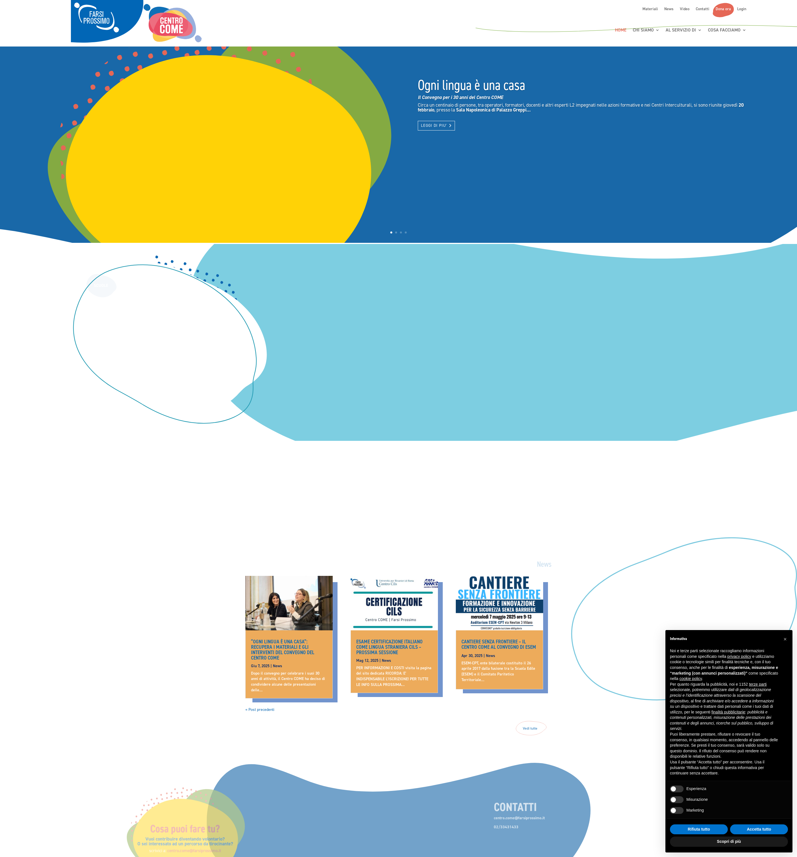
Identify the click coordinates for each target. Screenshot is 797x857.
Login (741, 9)
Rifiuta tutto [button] (699, 829)
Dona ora (723, 9)
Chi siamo (643, 30)
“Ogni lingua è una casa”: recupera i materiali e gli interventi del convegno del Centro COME (282, 649)
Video (685, 9)
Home (621, 30)
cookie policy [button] (690, 678)
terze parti (758, 684)
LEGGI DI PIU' (434, 125)
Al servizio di (681, 30)
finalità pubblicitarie (728, 712)
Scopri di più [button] (729, 841)
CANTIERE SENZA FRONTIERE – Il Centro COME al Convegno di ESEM (498, 644)
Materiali (650, 9)
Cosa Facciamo (724, 30)
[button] (785, 639)
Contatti (702, 9)
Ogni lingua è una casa (471, 84)
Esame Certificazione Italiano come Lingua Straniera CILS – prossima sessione (389, 647)
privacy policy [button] (739, 656)
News (669, 9)
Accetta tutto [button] (759, 829)
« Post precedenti (259, 709)
